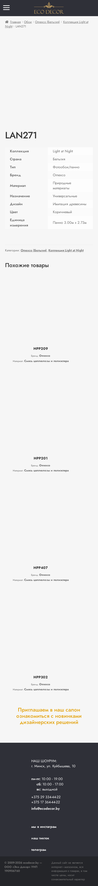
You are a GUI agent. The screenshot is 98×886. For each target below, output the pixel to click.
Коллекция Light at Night (66, 250)
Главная (15, 22)
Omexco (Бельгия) (47, 22)
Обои (28, 22)
